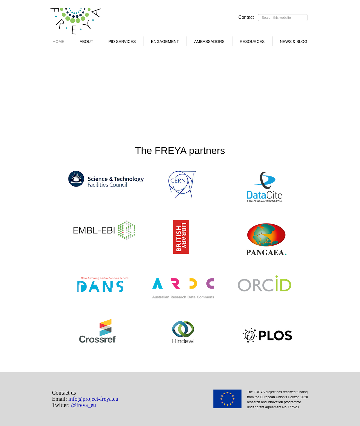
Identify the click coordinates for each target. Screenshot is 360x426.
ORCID (264, 285)
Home (58, 41)
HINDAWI (183, 332)
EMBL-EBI (104, 231)
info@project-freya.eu (94, 399)
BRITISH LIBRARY (187, 237)
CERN (183, 186)
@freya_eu (83, 405)
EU (230, 401)
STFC (106, 179)
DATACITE (264, 187)
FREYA (76, 22)
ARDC (184, 289)
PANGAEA (280, 241)
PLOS (267, 336)
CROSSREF (97, 332)
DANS (103, 290)
